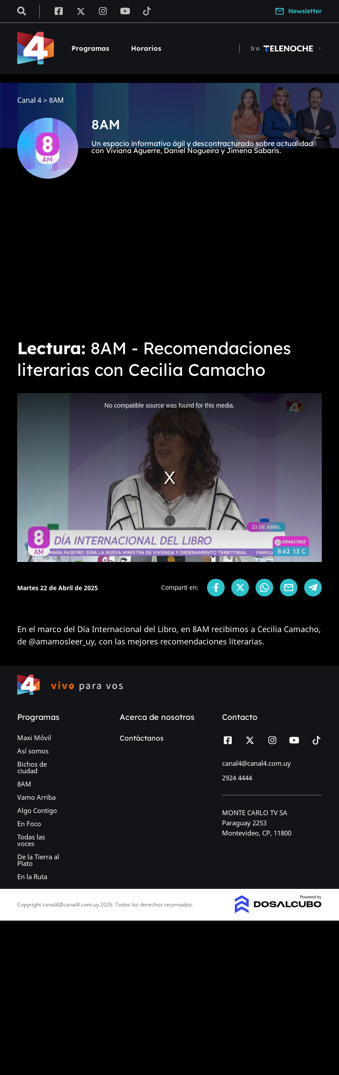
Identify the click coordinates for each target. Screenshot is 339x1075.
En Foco (29, 823)
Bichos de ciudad (32, 767)
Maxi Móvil (34, 737)
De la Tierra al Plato (38, 860)
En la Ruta (32, 876)
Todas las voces (31, 840)
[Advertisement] (169, 264)
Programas (90, 48)
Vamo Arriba (36, 797)
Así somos (33, 750)
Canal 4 (29, 100)
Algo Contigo (37, 810)
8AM (24, 783)
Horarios (146, 48)
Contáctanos (142, 738)
